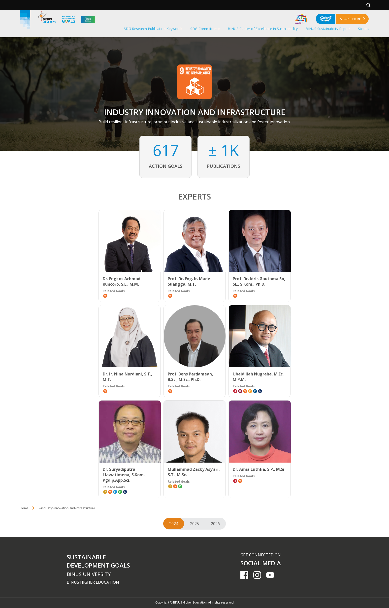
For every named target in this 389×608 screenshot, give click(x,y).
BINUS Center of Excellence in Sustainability (263, 28)
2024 (173, 523)
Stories (363, 28)
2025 (194, 523)
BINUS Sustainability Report (328, 28)
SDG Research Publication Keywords (153, 28)
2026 (215, 523)
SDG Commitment (205, 28)
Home (24, 508)
